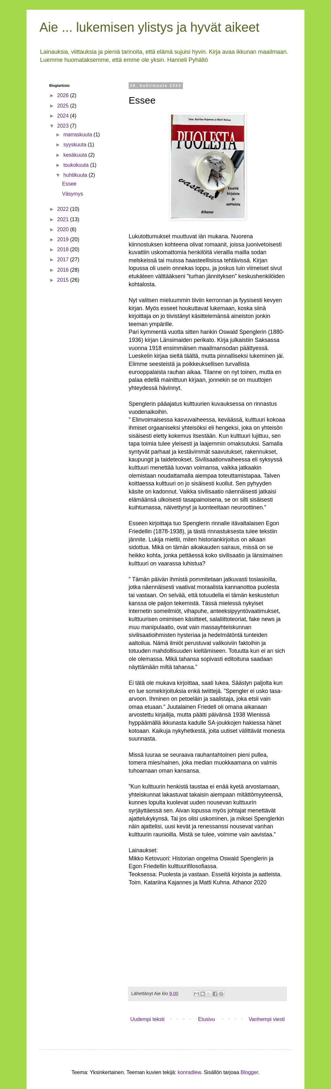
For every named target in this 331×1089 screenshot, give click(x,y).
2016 (63, 270)
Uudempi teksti (147, 1019)
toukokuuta (76, 165)
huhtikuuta (76, 175)
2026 (63, 95)
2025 (63, 105)
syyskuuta (75, 144)
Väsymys (72, 194)
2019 (63, 239)
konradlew (189, 1072)
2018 (63, 249)
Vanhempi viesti (267, 1019)
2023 (63, 126)
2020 (63, 229)
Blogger (249, 1072)
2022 (63, 209)
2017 (63, 259)
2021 (63, 219)
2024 (63, 116)
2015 (63, 280)
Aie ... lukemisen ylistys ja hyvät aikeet (149, 27)
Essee (69, 184)
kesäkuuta (75, 155)
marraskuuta (78, 134)
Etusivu (206, 1019)
